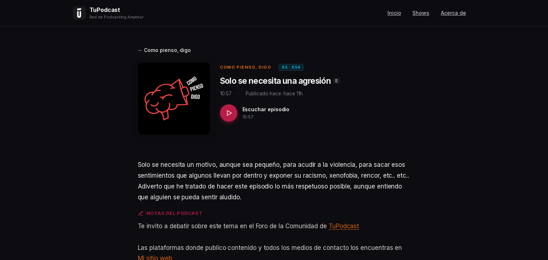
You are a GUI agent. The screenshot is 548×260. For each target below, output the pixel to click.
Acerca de (453, 13)
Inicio (394, 13)
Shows (420, 13)
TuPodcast (344, 226)
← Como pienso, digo (164, 50)
